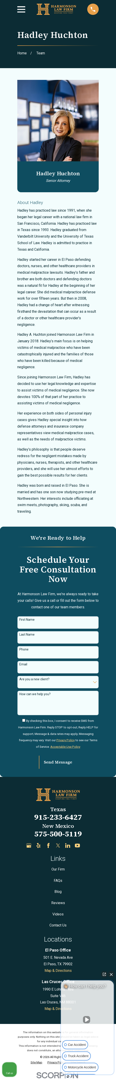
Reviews (58, 903)
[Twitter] (58, 845)
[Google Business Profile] (28, 845)
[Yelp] (38, 845)
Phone (24, 649)
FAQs (58, 880)
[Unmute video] (87, 1019)
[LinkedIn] (67, 845)
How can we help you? (35, 694)
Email (23, 664)
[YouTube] (77, 845)
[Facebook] (48, 845)
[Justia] (87, 845)
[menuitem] (36, 1062)
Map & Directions (58, 970)
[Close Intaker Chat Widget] (111, 974)
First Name (27, 619)
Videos (58, 914)
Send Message (58, 762)
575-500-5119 (58, 834)
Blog (58, 891)
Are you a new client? (34, 679)
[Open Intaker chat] (68, 1076)
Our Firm (58, 869)
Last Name (27, 634)
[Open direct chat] (104, 974)
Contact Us (58, 925)
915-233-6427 (58, 817)
